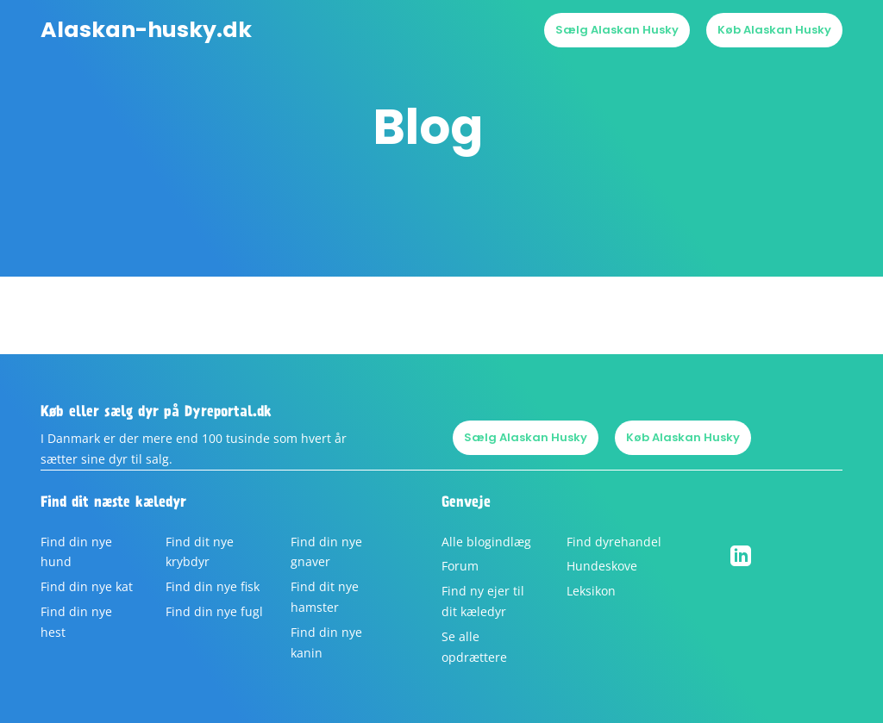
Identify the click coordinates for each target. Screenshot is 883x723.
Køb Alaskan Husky (774, 30)
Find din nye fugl (214, 611)
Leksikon (591, 591)
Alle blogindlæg (486, 541)
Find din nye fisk (213, 586)
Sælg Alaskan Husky (617, 30)
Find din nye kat (87, 586)
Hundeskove (602, 566)
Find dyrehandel (614, 541)
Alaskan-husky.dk (146, 30)
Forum (460, 566)
